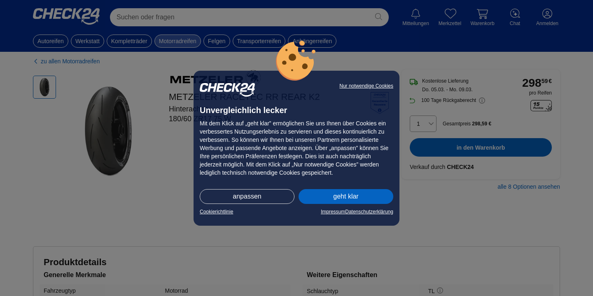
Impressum (333, 212)
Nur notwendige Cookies (366, 86)
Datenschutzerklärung (369, 212)
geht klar (345, 196)
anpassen (247, 196)
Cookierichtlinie (216, 212)
